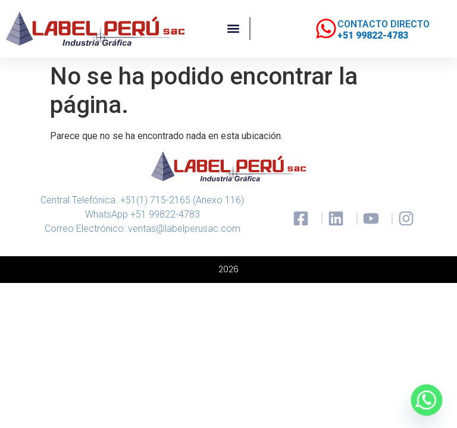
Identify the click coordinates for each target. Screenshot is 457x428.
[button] (233, 29)
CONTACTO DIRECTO (383, 24)
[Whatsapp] (427, 400)
